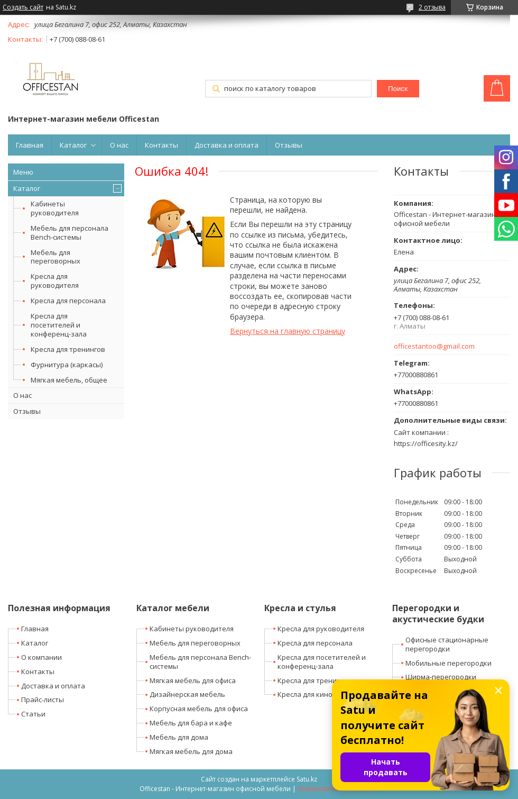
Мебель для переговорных (55, 257)
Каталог (73, 145)
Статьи (33, 714)
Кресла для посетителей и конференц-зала (59, 325)
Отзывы (288, 145)
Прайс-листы (42, 699)
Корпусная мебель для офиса (199, 708)
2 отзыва (432, 7)
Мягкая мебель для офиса (193, 680)
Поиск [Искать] (398, 89)
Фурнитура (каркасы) (67, 364)
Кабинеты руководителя (55, 208)
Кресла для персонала (68, 300)
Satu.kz (307, 779)
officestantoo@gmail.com (434, 346)
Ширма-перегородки (440, 677)
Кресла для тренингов (68, 349)
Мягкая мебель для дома (191, 751)
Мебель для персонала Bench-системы (69, 232)
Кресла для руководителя (55, 280)
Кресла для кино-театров (320, 694)
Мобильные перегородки (448, 663)
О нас (119, 145)
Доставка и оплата (226, 145)
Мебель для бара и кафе (191, 723)
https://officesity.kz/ (426, 443)
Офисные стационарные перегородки (446, 644)
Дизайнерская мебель (187, 694)
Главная (29, 145)
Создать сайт (23, 7)
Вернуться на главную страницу (287, 331)
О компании (41, 657)
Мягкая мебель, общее (69, 380)
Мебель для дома (179, 737)
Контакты (161, 145)
